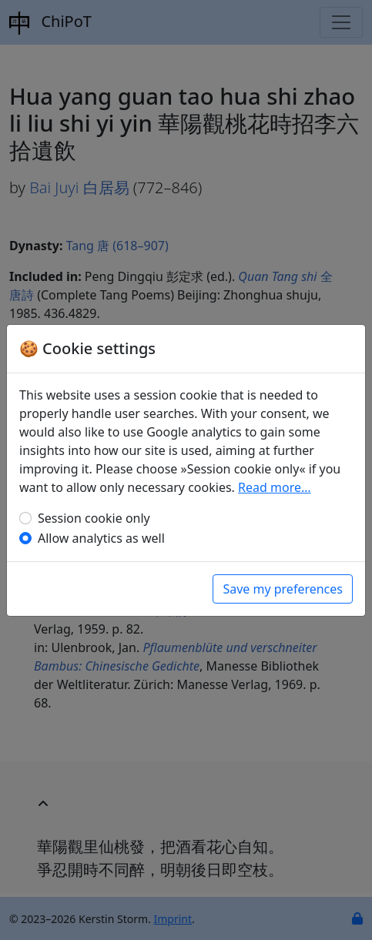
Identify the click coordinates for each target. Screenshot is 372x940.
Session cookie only (94, 518)
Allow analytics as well (101, 538)
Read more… (274, 487)
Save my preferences (283, 588)
